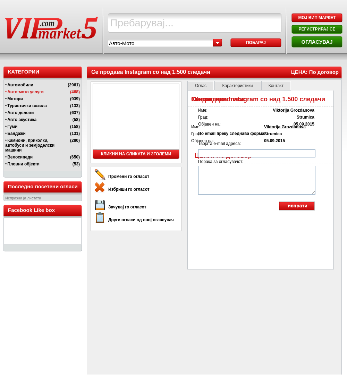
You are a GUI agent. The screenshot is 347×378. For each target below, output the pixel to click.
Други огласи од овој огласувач (141, 219)
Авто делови (20, 112)
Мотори (15, 98)
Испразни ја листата (23, 198)
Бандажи (16, 133)
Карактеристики (238, 85)
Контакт (276, 85)
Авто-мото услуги (25, 91)
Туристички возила (27, 105)
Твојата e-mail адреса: (219, 143)
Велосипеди (20, 157)
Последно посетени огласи (43, 186)
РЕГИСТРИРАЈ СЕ (316, 29)
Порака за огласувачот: (220, 161)
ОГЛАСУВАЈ (316, 42)
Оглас (200, 85)
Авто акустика (21, 119)
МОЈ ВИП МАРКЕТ (317, 17)
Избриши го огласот (129, 189)
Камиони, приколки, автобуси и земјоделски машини (29, 145)
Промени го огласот (128, 176)
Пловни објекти (23, 164)
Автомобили (20, 85)
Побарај (256, 42)
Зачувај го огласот (127, 207)
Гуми (12, 126)
